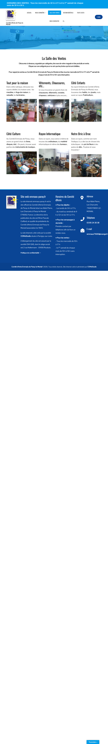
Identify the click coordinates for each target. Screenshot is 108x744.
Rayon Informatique (49, 133)
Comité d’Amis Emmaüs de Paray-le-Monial (26, 267)
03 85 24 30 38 (93, 223)
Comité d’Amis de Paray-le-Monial (14, 23)
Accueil (29, 13)
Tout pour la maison (17, 82)
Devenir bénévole (68, 13)
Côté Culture (13, 133)
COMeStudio (26, 236)
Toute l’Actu (80, 13)
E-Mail (99, 17)
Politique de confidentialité (31, 253)
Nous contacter (54, 21)
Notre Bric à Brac (81, 133)
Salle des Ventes (55, 13)
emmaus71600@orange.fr (97, 234)
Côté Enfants (78, 82)
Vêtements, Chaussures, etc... (52, 84)
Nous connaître (40, 13)
